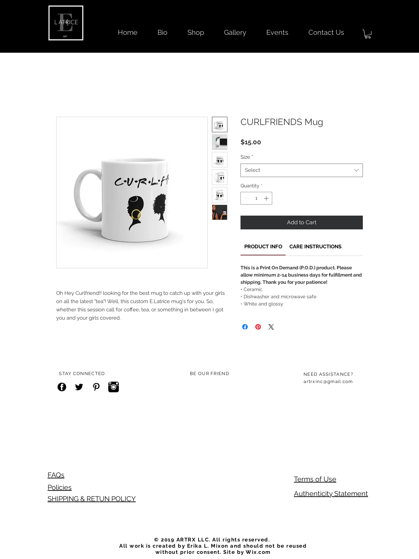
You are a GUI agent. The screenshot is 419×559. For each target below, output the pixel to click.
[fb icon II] (62, 387)
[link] (263, 247)
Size (247, 157)
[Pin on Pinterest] (258, 327)
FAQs (56, 475)
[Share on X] (271, 327)
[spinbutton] (256, 198)
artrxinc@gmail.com (328, 381)
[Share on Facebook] (245, 327)
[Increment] (267, 198)
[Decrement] (246, 198)
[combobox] (302, 170)
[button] (367, 34)
